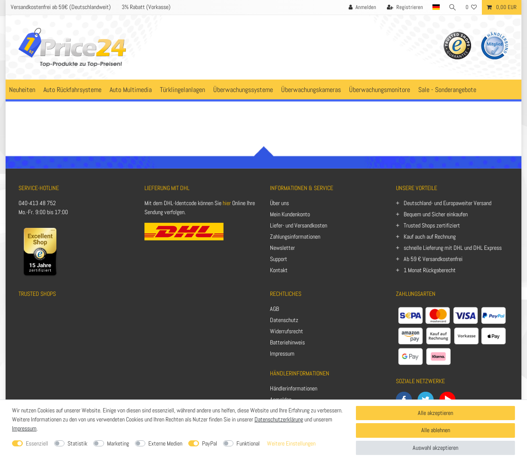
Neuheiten (22, 89)
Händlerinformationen (293, 388)
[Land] (435, 7)
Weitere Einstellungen (291, 443)
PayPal (209, 443)
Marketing (118, 443)
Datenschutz (284, 320)
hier (227, 203)
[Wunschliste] (471, 7)
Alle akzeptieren (435, 413)
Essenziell (37, 443)
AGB (274, 309)
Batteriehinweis (287, 342)
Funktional (248, 443)
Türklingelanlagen (182, 89)
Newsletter (282, 248)
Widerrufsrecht (286, 331)
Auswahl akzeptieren (435, 448)
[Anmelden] (361, 7)
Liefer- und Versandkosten (298, 225)
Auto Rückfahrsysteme (72, 89)
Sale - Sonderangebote (447, 89)
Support (278, 259)
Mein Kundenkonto (290, 214)
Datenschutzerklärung (278, 419)
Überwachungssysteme (243, 89)
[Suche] (452, 7)
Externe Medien (165, 443)
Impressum (282, 353)
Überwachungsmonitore (379, 89)
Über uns (279, 203)
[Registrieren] (403, 7)
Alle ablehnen (435, 430)
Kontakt (279, 270)
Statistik (77, 443)
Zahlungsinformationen (295, 236)
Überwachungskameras (311, 89)
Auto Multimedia (131, 89)
